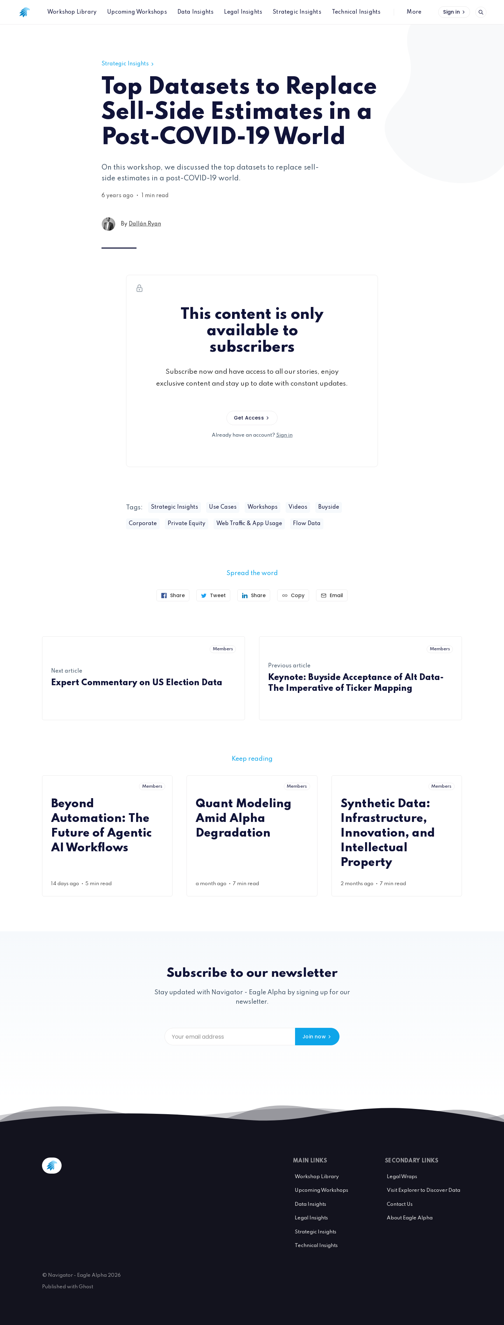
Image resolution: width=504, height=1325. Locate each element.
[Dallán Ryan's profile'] (108, 224)
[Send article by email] (332, 595)
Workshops (262, 507)
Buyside (328, 507)
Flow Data (307, 524)
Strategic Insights (128, 64)
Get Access (252, 417)
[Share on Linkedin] (253, 595)
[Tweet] (213, 595)
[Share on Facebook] (172, 595)
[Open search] (480, 12)
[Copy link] (293, 595)
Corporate (143, 524)
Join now (317, 1036)
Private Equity (186, 524)
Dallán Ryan (145, 224)
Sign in (454, 11)
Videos (297, 507)
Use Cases (223, 507)
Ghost (86, 1286)
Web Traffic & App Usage (249, 524)
